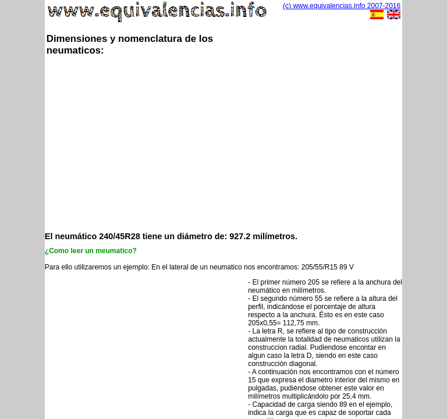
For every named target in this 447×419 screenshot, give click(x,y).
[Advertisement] (246, 142)
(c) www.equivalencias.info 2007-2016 (341, 6)
